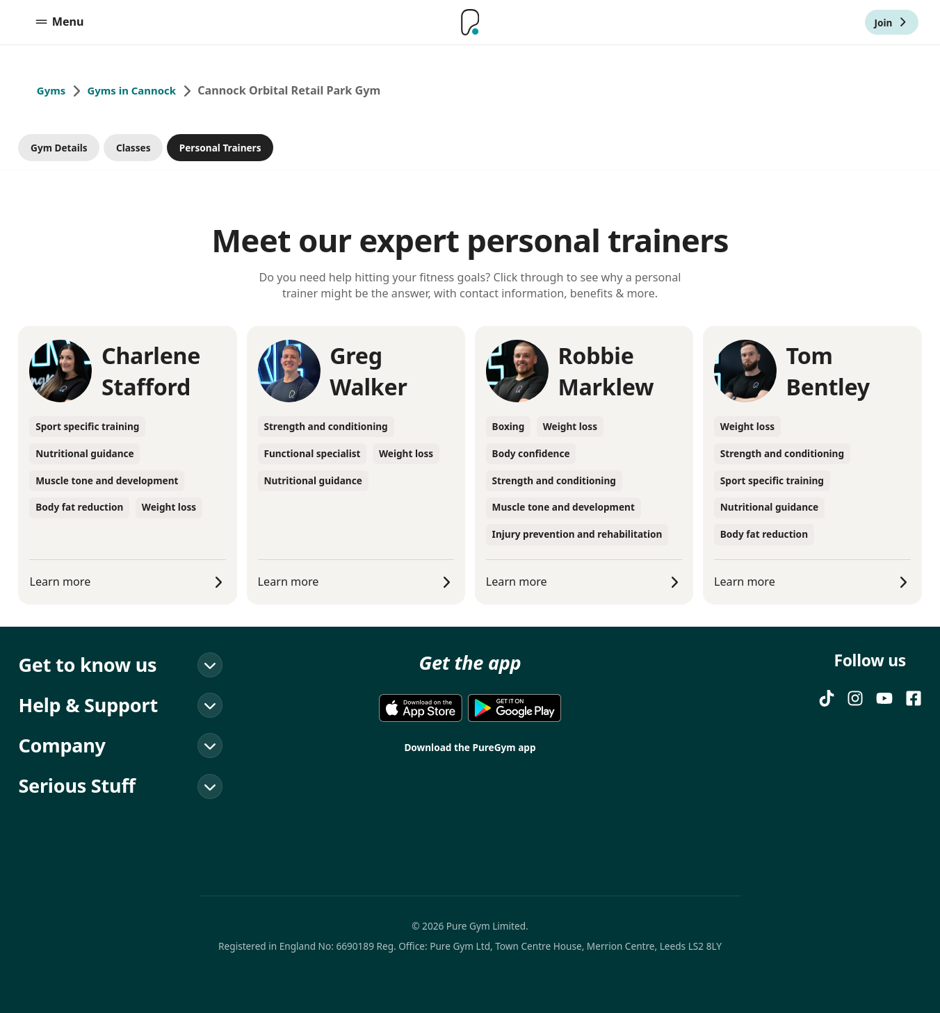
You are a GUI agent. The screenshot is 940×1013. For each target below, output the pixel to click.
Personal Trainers (220, 147)
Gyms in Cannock (138, 91)
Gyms (52, 91)
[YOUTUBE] (884, 698)
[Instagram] (855, 698)
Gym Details (59, 147)
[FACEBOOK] (913, 698)
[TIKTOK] (826, 698)
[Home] (470, 23)
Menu (59, 22)
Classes (133, 147)
